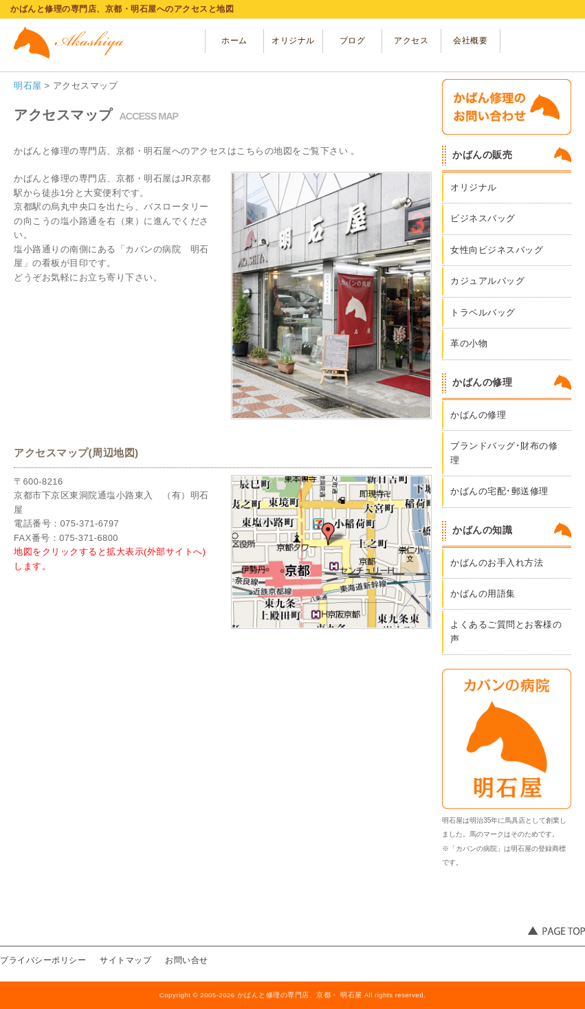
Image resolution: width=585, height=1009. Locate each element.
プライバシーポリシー (43, 960)
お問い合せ (186, 960)
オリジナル (293, 40)
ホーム (234, 40)
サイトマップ (125, 960)
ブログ (353, 40)
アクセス (411, 40)
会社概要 (470, 40)
